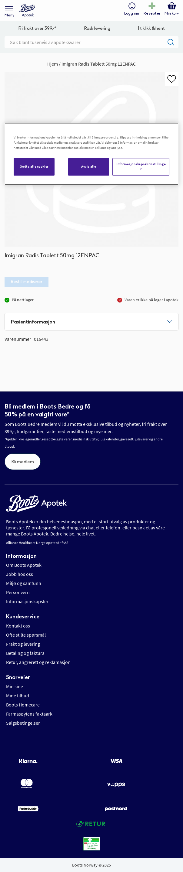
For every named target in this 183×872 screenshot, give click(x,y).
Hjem (52, 64)
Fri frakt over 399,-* (37, 28)
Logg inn (131, 13)
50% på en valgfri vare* (37, 414)
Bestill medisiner (26, 281)
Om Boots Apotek (24, 565)
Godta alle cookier (34, 166)
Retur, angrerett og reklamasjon (38, 662)
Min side (14, 686)
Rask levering (97, 28)
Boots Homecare (23, 704)
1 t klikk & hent (151, 28)
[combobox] (91, 42)
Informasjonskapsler (27, 601)
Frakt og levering (23, 644)
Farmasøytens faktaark (29, 713)
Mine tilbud (17, 695)
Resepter (152, 13)
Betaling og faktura (25, 653)
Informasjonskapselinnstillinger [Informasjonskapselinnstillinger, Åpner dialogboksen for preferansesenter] (140, 166)
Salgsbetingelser (23, 723)
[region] (91, 154)
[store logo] (27, 10)
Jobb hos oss (19, 574)
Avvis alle (88, 166)
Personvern (18, 592)
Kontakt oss (18, 625)
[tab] (91, 321)
